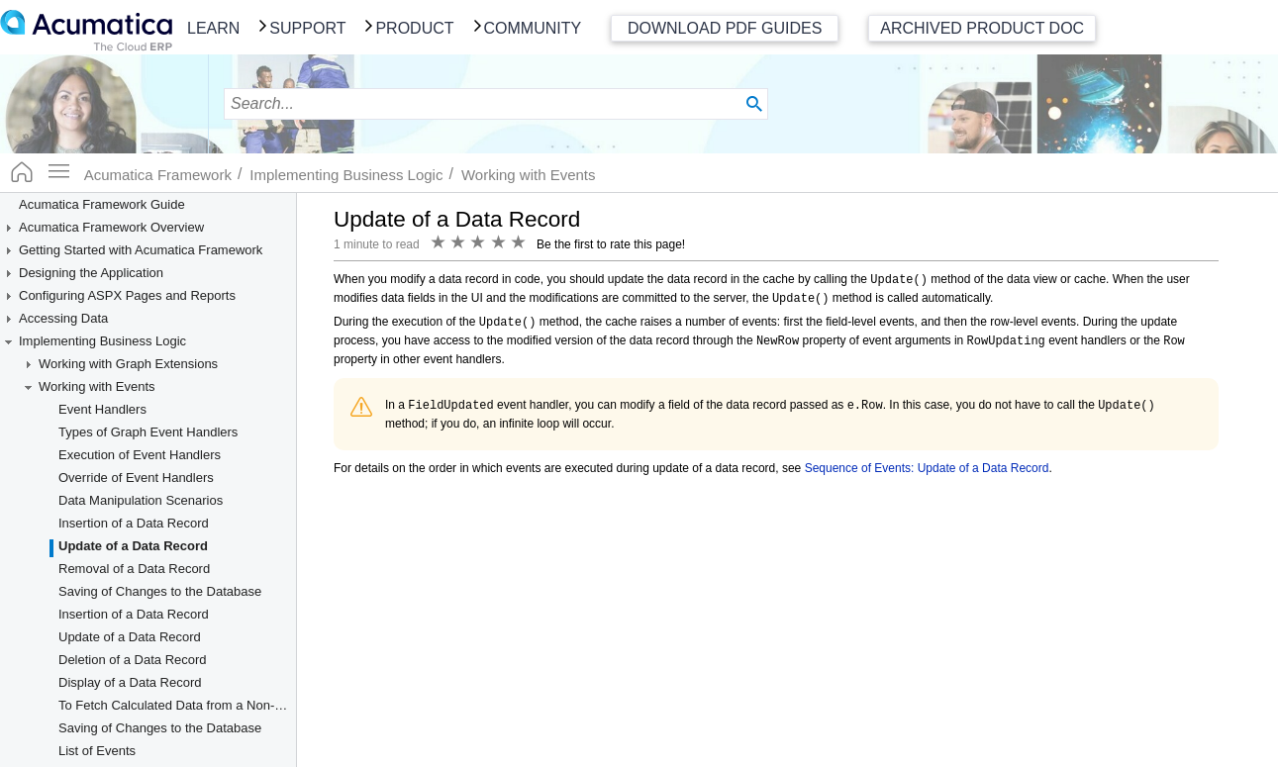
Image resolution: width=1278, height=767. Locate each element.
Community (533, 28)
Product (414, 28)
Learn (213, 28)
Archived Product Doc (982, 28)
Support (307, 28)
